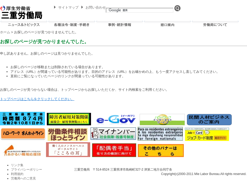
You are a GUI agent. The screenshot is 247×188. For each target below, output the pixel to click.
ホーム (5, 32)
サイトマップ (68, 7)
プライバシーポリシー (26, 169)
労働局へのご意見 (23, 178)
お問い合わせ (96, 7)
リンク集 (17, 165)
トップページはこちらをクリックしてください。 (37, 99)
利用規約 (17, 174)
